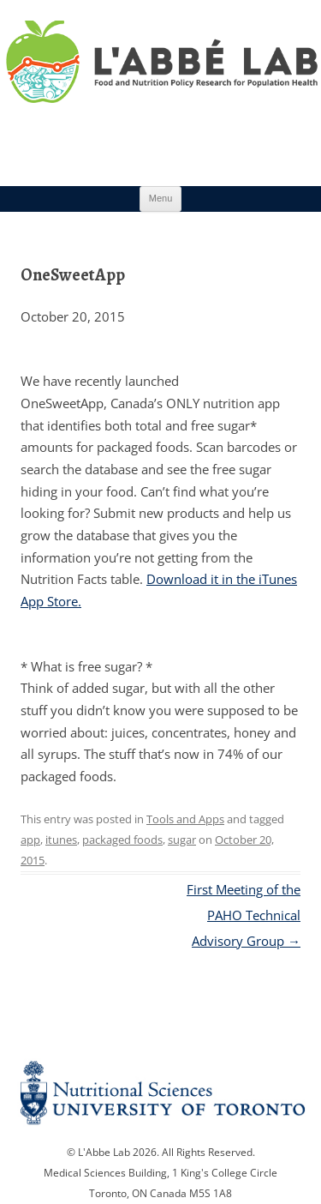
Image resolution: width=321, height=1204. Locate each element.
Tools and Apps (185, 819)
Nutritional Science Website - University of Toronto (160, 1098)
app (30, 839)
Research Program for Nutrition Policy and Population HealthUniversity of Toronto (160, 85)
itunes (61, 839)
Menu (161, 198)
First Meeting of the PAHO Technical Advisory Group (243, 915)
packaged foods (122, 839)
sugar (182, 839)
